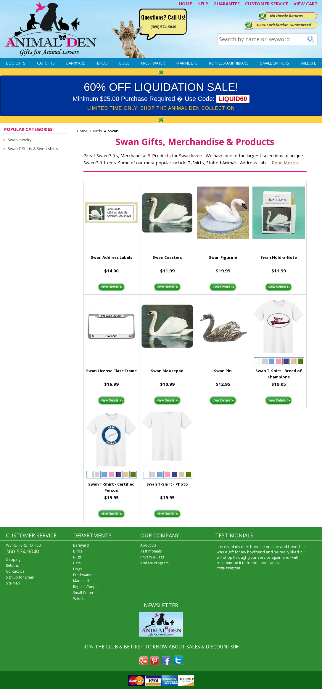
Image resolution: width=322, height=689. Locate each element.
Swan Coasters (167, 257)
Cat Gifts (46, 63)
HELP (202, 4)
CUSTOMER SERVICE (266, 4)
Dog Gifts (15, 63)
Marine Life (186, 63)
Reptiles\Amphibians (229, 63)
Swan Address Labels (111, 257)
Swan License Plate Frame (111, 370)
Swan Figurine (223, 257)
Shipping (13, 559)
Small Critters (274, 63)
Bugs (124, 63)
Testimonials (151, 551)
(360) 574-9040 (163, 26)
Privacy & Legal (152, 557)
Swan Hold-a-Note (278, 257)
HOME (185, 4)
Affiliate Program (154, 563)
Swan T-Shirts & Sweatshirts (33, 148)
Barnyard (76, 63)
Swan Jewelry (20, 139)
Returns (12, 565)
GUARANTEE (226, 4)
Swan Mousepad (167, 370)
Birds (102, 63)
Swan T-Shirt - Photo (167, 484)
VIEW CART (306, 4)
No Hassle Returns (286, 15)
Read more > (285, 163)
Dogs (77, 568)
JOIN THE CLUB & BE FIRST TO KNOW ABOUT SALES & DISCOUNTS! (158, 646)
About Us (148, 545)
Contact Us (15, 571)
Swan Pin (223, 370)
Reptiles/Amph (85, 586)
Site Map (13, 583)
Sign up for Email (20, 577)
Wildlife (308, 63)
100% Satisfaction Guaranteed (283, 25)
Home (82, 131)
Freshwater (153, 63)
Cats (76, 563)
